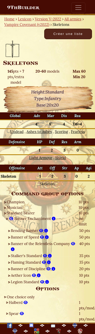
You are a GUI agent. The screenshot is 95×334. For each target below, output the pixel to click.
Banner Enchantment (32, 218)
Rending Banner (29, 230)
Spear (16, 313)
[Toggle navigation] (78, 8)
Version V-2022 (48, 19)
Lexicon (24, 19)
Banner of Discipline (33, 268)
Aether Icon (26, 275)
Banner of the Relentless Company (43, 246)
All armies (72, 19)
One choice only (21, 297)
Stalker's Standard (31, 255)
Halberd (18, 302)
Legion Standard (30, 281)
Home (9, 19)
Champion (16, 202)
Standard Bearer (21, 213)
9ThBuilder (23, 7)
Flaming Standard (31, 262)
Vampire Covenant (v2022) (26, 24)
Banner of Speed (30, 237)
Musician (14, 207)
